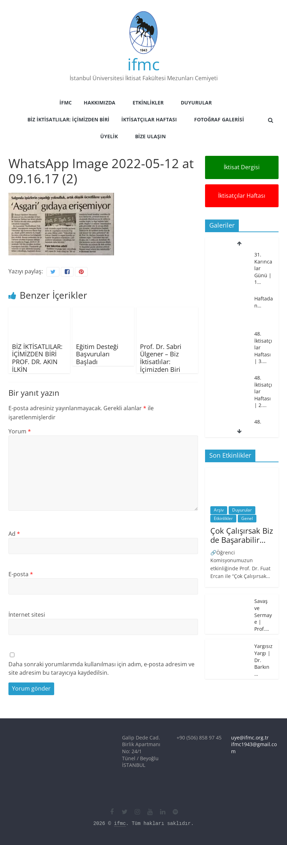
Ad (14, 534)
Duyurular (196, 102)
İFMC (65, 102)
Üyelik (109, 136)
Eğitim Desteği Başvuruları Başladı (97, 354)
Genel (247, 518)
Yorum (19, 431)
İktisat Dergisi (242, 167)
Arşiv (219, 510)
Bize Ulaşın (150, 136)
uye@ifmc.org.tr (250, 737)
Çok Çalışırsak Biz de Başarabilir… (241, 535)
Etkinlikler (148, 102)
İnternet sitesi (26, 614)
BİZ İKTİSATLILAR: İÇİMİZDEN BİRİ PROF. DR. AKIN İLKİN (37, 358)
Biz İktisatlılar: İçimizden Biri (68, 119)
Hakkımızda (99, 102)
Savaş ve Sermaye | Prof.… (263, 615)
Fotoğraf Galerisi (219, 119)
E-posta (20, 574)
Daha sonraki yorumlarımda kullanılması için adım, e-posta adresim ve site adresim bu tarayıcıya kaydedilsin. (101, 668)
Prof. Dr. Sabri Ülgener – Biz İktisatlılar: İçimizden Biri (160, 358)
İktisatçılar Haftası (149, 119)
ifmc (143, 64)
